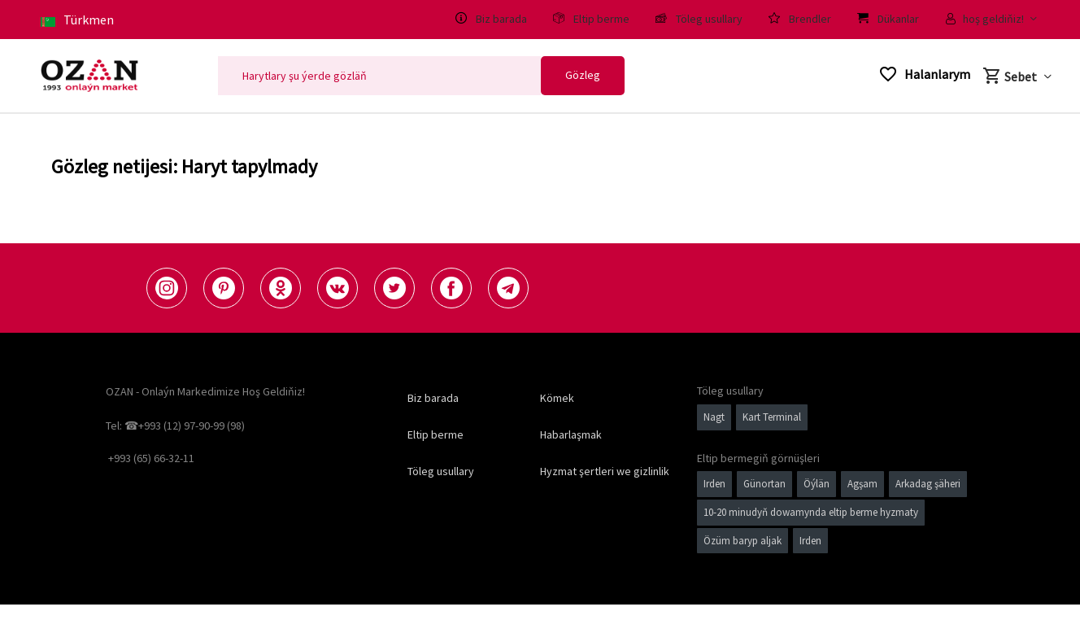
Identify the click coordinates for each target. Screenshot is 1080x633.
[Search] (379, 75)
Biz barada (433, 398)
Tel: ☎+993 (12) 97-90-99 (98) (175, 425)
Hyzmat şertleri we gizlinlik (604, 471)
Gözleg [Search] (582, 75)
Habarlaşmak (571, 434)
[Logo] (89, 75)
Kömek (557, 398)
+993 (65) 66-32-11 (151, 458)
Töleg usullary (440, 471)
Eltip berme (435, 434)
